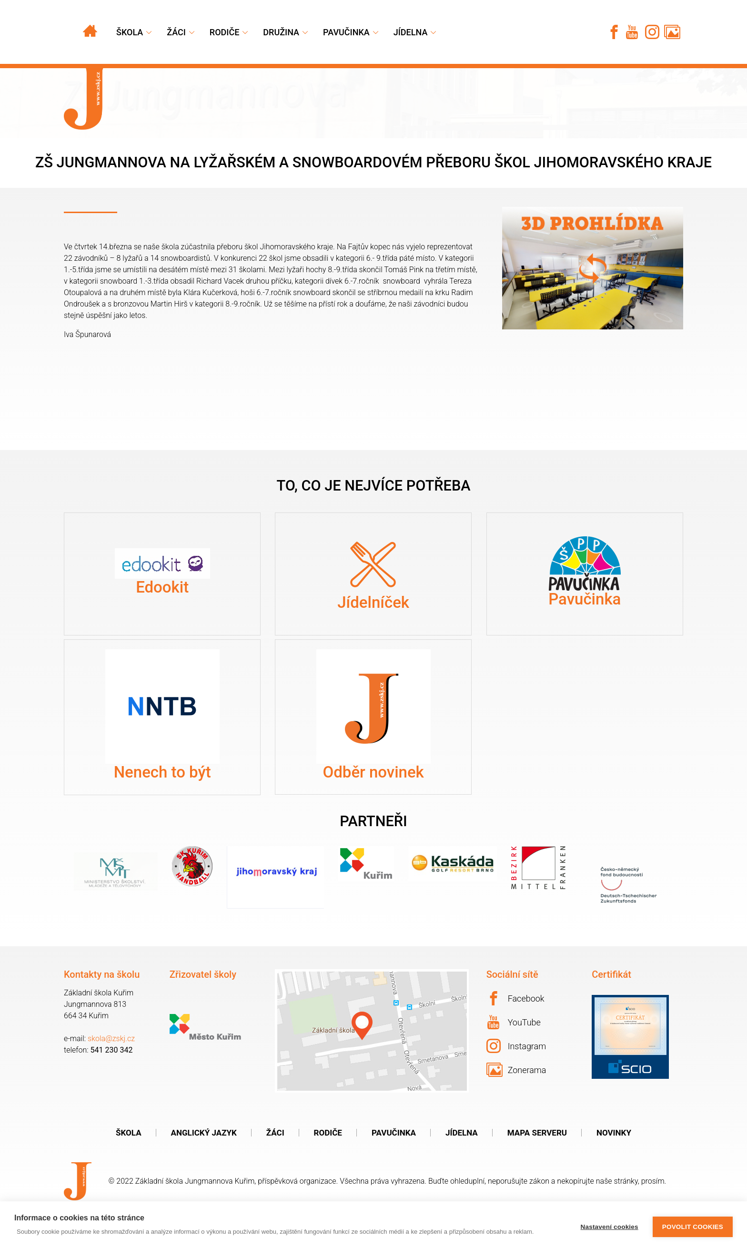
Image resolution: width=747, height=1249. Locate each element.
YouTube (514, 1047)
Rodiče (225, 32)
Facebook (515, 1023)
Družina (281, 32)
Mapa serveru (537, 1158)
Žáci (275, 1158)
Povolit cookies (692, 1225)
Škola (129, 32)
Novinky (613, 1158)
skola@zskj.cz (111, 1063)
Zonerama (516, 1095)
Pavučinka (346, 32)
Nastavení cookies (609, 1225)
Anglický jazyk (204, 1158)
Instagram (516, 1071)
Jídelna (411, 32)
